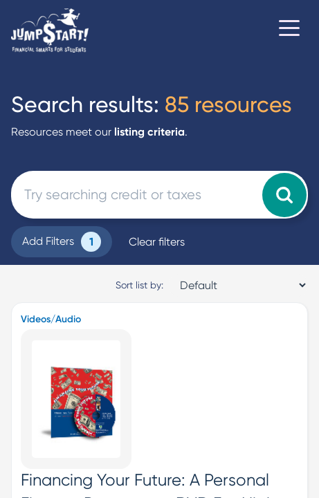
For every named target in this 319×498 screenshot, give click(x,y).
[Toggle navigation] (289, 30)
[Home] (50, 30)
